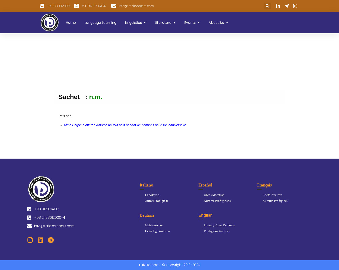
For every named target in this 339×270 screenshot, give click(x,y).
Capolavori (152, 195)
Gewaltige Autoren (157, 231)
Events (190, 22)
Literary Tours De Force (219, 225)
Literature (163, 22)
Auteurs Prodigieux (275, 201)
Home (71, 22)
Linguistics (133, 22)
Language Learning (100, 22)
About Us (216, 22)
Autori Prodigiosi (156, 201)
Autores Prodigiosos (217, 201)
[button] (267, 6)
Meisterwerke (154, 225)
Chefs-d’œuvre (272, 195)
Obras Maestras (214, 195)
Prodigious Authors (217, 231)
